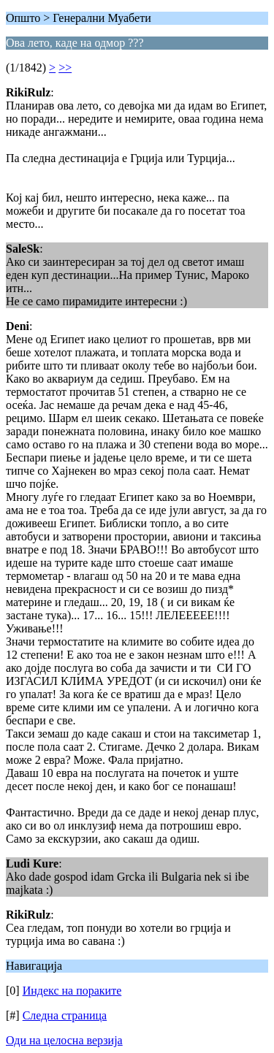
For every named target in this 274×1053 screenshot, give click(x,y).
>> (65, 67)
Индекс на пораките (72, 990)
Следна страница (65, 1015)
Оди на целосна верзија (64, 1040)
